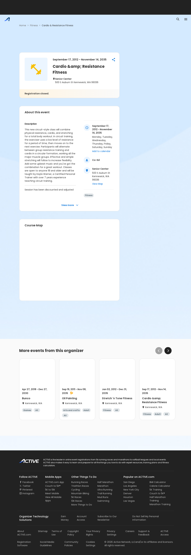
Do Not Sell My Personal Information (145, 518)
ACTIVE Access (164, 533)
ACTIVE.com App (54, 482)
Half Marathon (105, 482)
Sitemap (43, 531)
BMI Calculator (158, 482)
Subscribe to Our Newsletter (107, 518)
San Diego (129, 482)
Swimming (103, 501)
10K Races (76, 501)
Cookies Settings (90, 543)
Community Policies (71, 543)
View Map (97, 183)
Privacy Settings (111, 533)
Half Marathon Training (158, 499)
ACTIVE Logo (26, 459)
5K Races (76, 497)
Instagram (28, 493)
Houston (128, 497)
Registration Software (24, 543)
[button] (113, 60)
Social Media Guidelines (47, 543)
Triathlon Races (80, 486)
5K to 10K (50, 489)
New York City (131, 489)
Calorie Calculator (160, 486)
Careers (129, 531)
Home (22, 25)
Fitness (34, 25)
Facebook (28, 482)
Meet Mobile (52, 493)
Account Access (82, 518)
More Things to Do (81, 504)
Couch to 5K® (53, 486)
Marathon (102, 486)
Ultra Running (104, 489)
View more (69, 205)
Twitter (27, 486)
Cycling (75, 489)
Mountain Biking (80, 493)
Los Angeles (130, 486)
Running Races (79, 482)
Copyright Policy (73, 533)
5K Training (156, 489)
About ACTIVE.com (24, 533)
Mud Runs (102, 497)
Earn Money (65, 518)
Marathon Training (160, 504)
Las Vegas (129, 501)
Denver (127, 493)
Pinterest (28, 489)
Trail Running (104, 493)
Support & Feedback (144, 533)
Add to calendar (101, 151)
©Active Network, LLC (119, 542)
